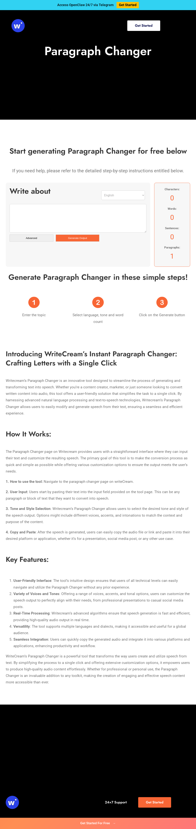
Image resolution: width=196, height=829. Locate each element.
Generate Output (77, 238)
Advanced (31, 238)
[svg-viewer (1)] (18, 21)
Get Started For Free (98, 823)
